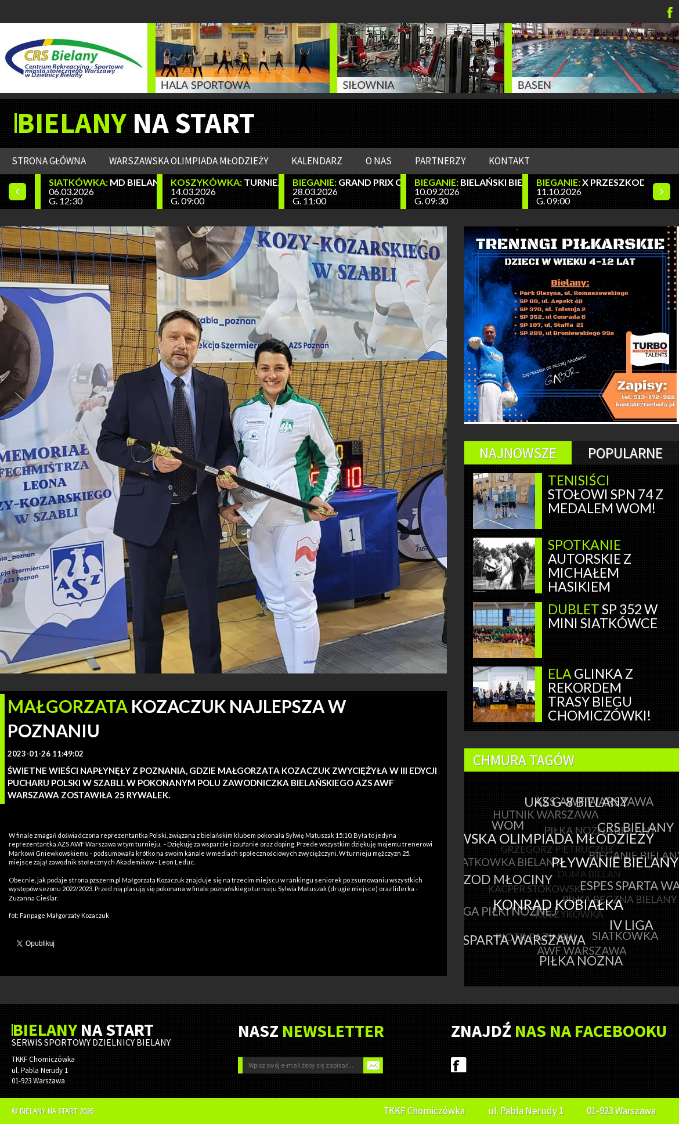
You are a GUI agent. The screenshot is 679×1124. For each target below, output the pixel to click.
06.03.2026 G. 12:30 (103, 191)
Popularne (625, 453)
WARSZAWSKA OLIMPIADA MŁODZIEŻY (188, 160)
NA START (136, 123)
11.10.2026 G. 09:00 (590, 191)
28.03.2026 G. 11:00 (346, 191)
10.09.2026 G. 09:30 (468, 191)
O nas (379, 160)
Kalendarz (316, 160)
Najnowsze (518, 453)
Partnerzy (440, 160)
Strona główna (49, 160)
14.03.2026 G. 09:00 (225, 191)
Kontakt (509, 160)
